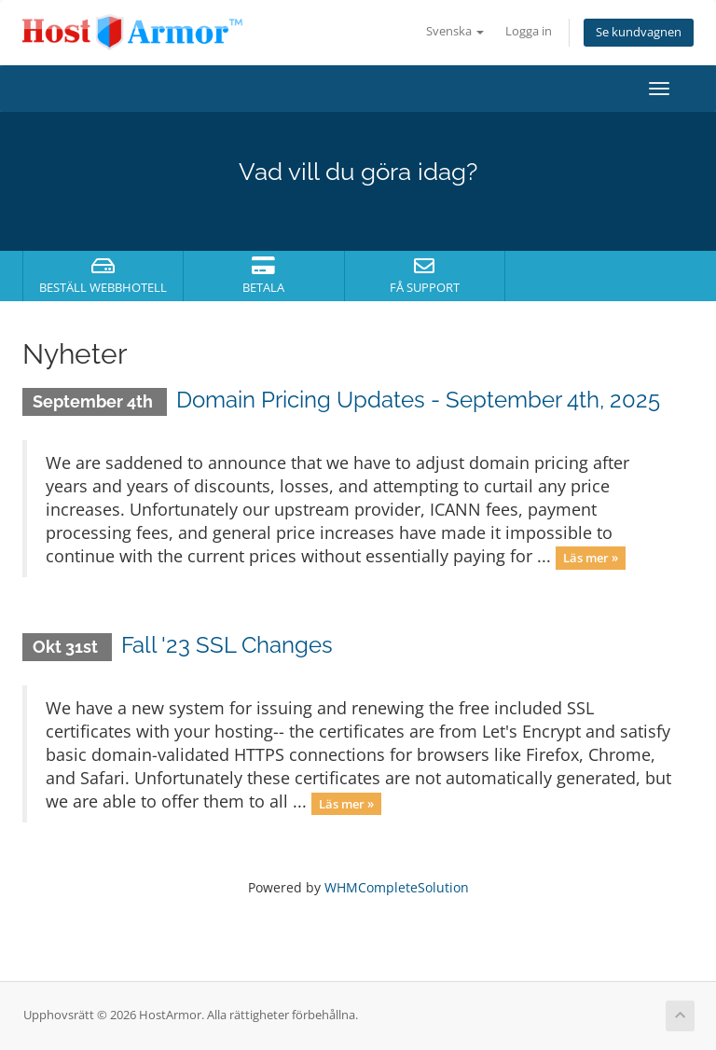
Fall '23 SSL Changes (227, 644)
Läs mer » (590, 557)
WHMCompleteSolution (396, 887)
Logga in (528, 31)
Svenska (455, 31)
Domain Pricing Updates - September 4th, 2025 (418, 399)
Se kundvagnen (639, 32)
